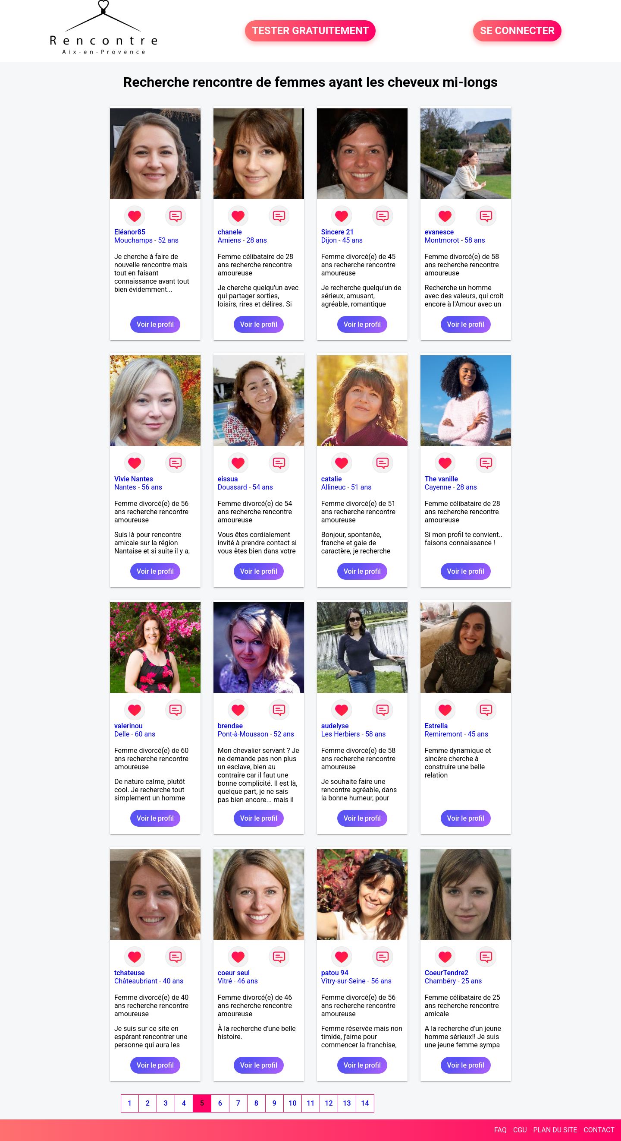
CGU (520, 1130)
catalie (331, 479)
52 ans (168, 240)
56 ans (151, 487)
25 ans (471, 981)
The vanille (441, 479)
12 (328, 1103)
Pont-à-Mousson (243, 734)
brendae (230, 726)
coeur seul (234, 973)
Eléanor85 (129, 232)
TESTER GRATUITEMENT (310, 31)
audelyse (335, 726)
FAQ (500, 1130)
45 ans (352, 240)
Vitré (225, 981)
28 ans (256, 240)
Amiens (229, 240)
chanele (230, 232)
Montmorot (442, 240)
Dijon (329, 240)
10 (292, 1103)
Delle (121, 734)
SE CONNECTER (517, 31)
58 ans (474, 240)
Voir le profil (155, 324)
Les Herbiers (340, 734)
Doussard (232, 487)
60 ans (145, 734)
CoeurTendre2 (446, 973)
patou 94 (334, 973)
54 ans (262, 487)
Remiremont (443, 734)
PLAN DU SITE (555, 1130)
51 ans (361, 487)
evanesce (439, 232)
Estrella (436, 726)
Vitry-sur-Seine (343, 981)
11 (310, 1103)
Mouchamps (133, 240)
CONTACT (599, 1130)
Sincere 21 (337, 232)
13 (347, 1103)
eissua (228, 479)
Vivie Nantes (133, 479)
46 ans (247, 981)
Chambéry (440, 981)
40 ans (173, 981)
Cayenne (438, 487)
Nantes (125, 487)
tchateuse (129, 973)
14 (365, 1103)
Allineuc (333, 487)
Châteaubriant (135, 981)
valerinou (128, 726)
